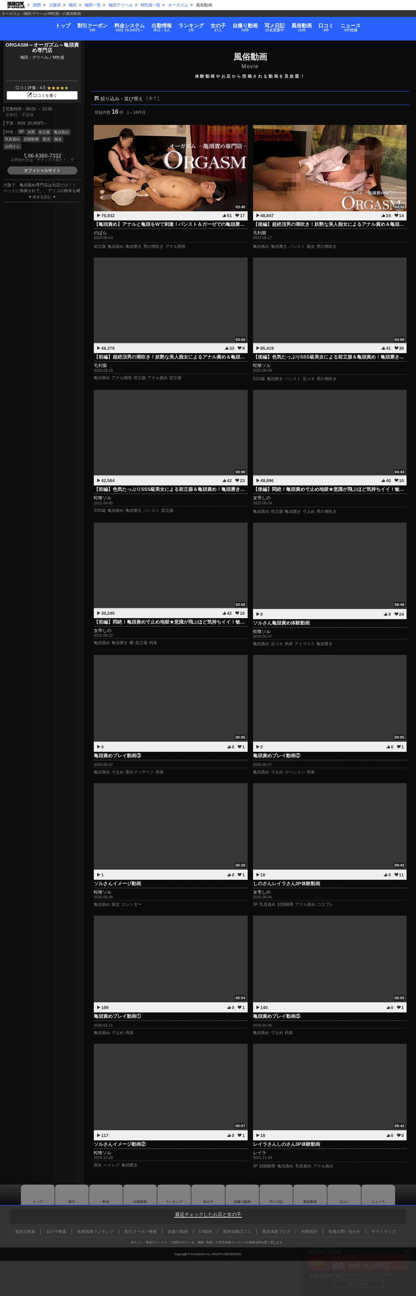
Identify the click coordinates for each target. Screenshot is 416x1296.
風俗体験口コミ (237, 1231)
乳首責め (12, 139)
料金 (106, 24)
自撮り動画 (242, 1194)
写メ (290, 24)
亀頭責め (61, 132)
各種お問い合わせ (344, 1231)
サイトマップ (383, 1231)
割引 (60, 24)
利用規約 (309, 1231)
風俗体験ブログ (276, 1231)
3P (21, 132)
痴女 (58, 139)
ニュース (390, 24)
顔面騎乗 (31, 139)
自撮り (253, 24)
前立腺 (44, 132)
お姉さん (12, 146)
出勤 (145, 24)
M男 (31, 132)
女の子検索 (56, 1231)
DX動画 (206, 1231)
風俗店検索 (25, 1231)
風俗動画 (325, 24)
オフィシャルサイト (42, 170)
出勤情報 (140, 1194)
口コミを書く (42, 95)
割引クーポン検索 (140, 1231)
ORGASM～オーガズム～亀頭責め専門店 (42, 47)
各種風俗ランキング (95, 1231)
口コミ (358, 24)
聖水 (46, 139)
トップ (23, 22)
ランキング (183, 24)
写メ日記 (276, 1194)
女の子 (218, 24)
